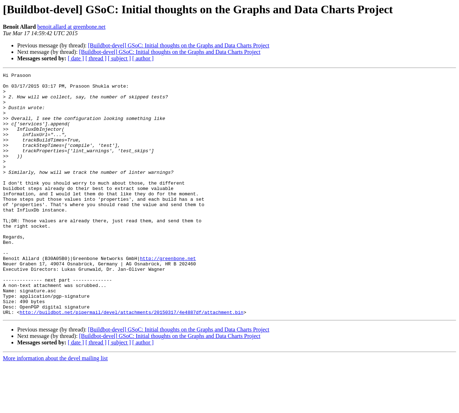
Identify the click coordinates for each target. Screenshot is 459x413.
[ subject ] (119, 58)
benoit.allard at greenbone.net (71, 27)
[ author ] (143, 58)
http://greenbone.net (168, 296)
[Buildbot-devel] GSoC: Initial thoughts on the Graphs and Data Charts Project (178, 45)
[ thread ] (96, 58)
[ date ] (76, 58)
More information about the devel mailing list (55, 407)
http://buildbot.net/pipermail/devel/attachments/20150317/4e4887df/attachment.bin (131, 360)
